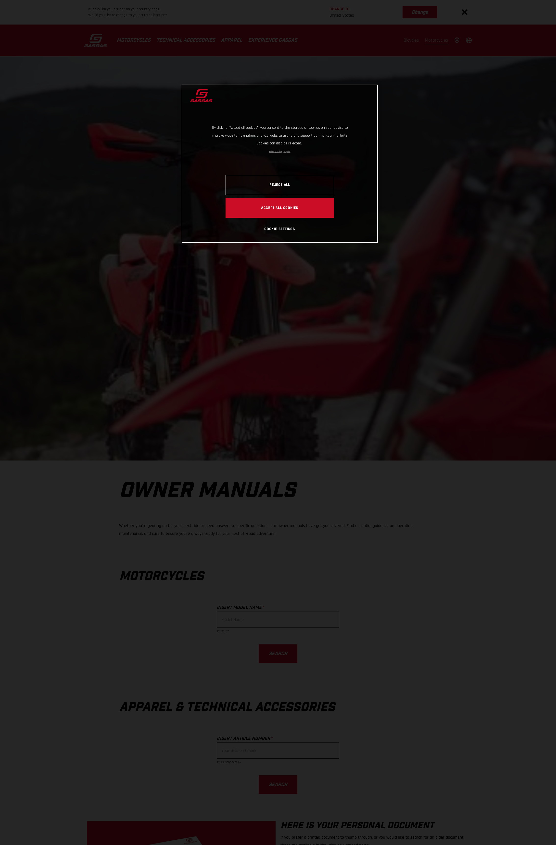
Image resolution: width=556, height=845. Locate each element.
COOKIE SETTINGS (279, 228)
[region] (280, 164)
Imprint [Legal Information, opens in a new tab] (287, 151)
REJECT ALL (279, 184)
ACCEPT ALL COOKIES (279, 207)
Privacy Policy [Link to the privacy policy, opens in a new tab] (275, 151)
